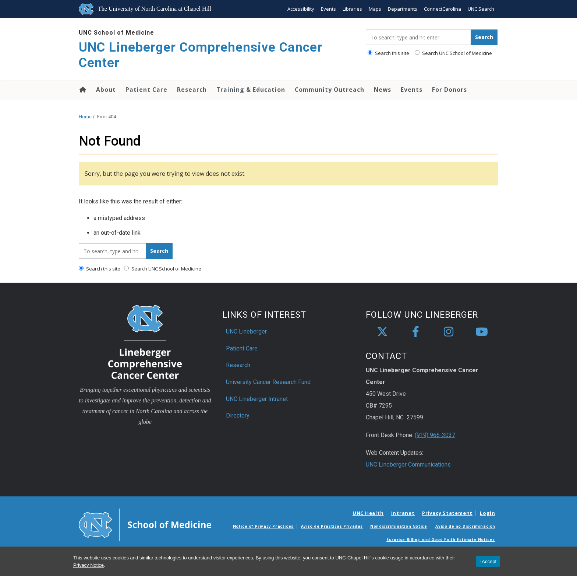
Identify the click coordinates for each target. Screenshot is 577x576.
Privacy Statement (447, 513)
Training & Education (250, 89)
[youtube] (481, 332)
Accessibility (300, 9)
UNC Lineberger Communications (408, 464)
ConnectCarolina (442, 9)
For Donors (449, 89)
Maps (375, 9)
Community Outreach (329, 89)
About (106, 89)
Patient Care (146, 89)
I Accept (487, 561)
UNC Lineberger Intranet (257, 398)
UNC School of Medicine (116, 32)
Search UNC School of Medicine (453, 53)
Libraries (352, 9)
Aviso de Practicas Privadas (332, 526)
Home (82, 89)
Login (487, 513)
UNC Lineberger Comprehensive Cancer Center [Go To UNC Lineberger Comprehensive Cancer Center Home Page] (200, 55)
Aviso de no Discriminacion (465, 526)
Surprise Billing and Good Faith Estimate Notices (440, 539)
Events (328, 9)
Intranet (403, 513)
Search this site (388, 53)
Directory (237, 415)
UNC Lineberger (246, 331)
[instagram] (448, 332)
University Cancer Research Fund (268, 381)
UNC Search (481, 9)
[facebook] (415, 332)
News (382, 89)
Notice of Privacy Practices (263, 526)
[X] (382, 332)
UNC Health (368, 513)
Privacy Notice (88, 565)
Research (192, 89)
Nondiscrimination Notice (398, 526)
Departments (402, 9)
